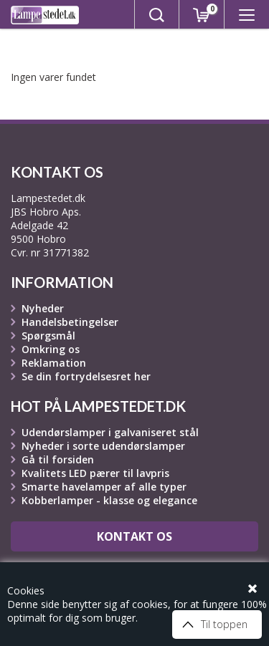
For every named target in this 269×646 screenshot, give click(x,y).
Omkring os (51, 349)
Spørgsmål (48, 335)
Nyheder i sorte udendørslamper (103, 446)
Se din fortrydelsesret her (86, 376)
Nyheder (43, 308)
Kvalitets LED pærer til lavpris (95, 473)
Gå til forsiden (58, 459)
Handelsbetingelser (70, 322)
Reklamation (54, 363)
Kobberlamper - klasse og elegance (109, 500)
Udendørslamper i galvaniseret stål (110, 432)
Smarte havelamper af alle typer (104, 486)
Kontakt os (134, 536)
